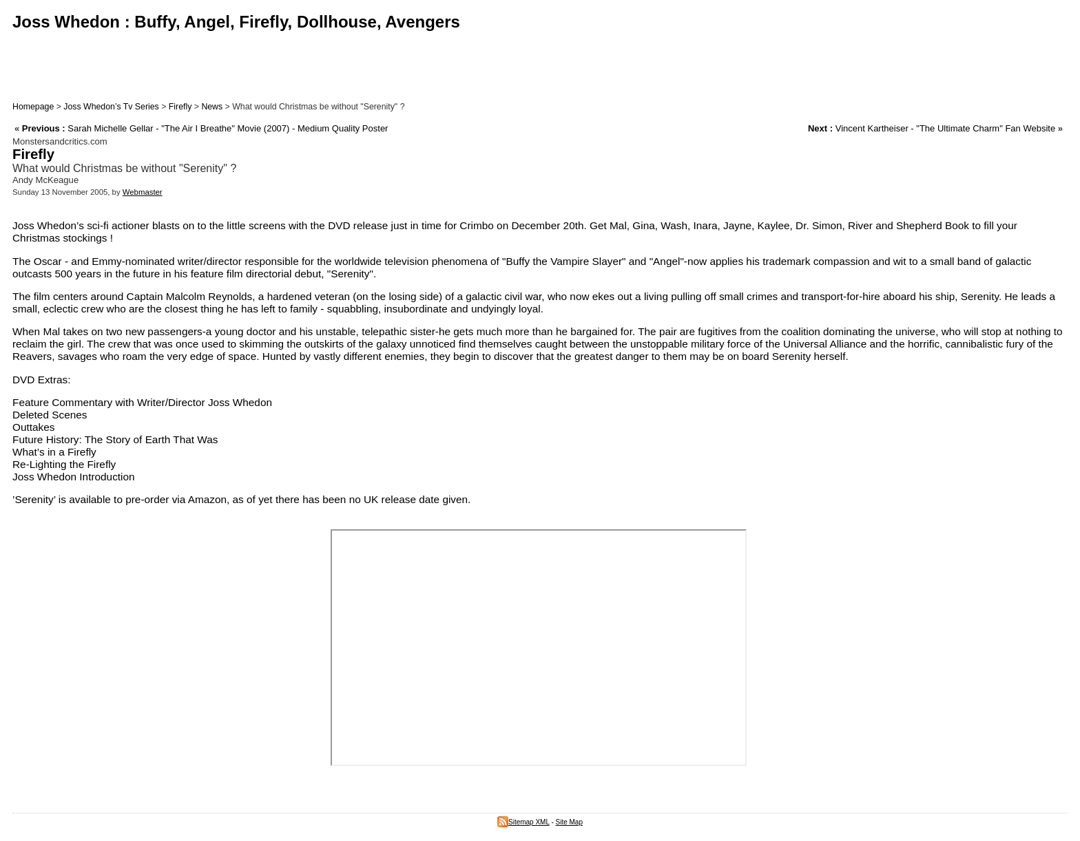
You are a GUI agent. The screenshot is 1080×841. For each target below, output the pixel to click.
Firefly (180, 106)
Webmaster (143, 192)
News (211, 106)
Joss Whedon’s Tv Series (110, 106)
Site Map (569, 822)
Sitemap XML (523, 822)
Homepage (33, 106)
